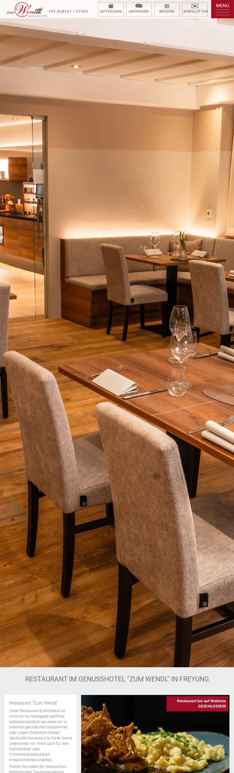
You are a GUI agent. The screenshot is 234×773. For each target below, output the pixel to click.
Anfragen (139, 11)
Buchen (167, 11)
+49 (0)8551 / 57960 (68, 11)
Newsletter (195, 11)
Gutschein (111, 11)
